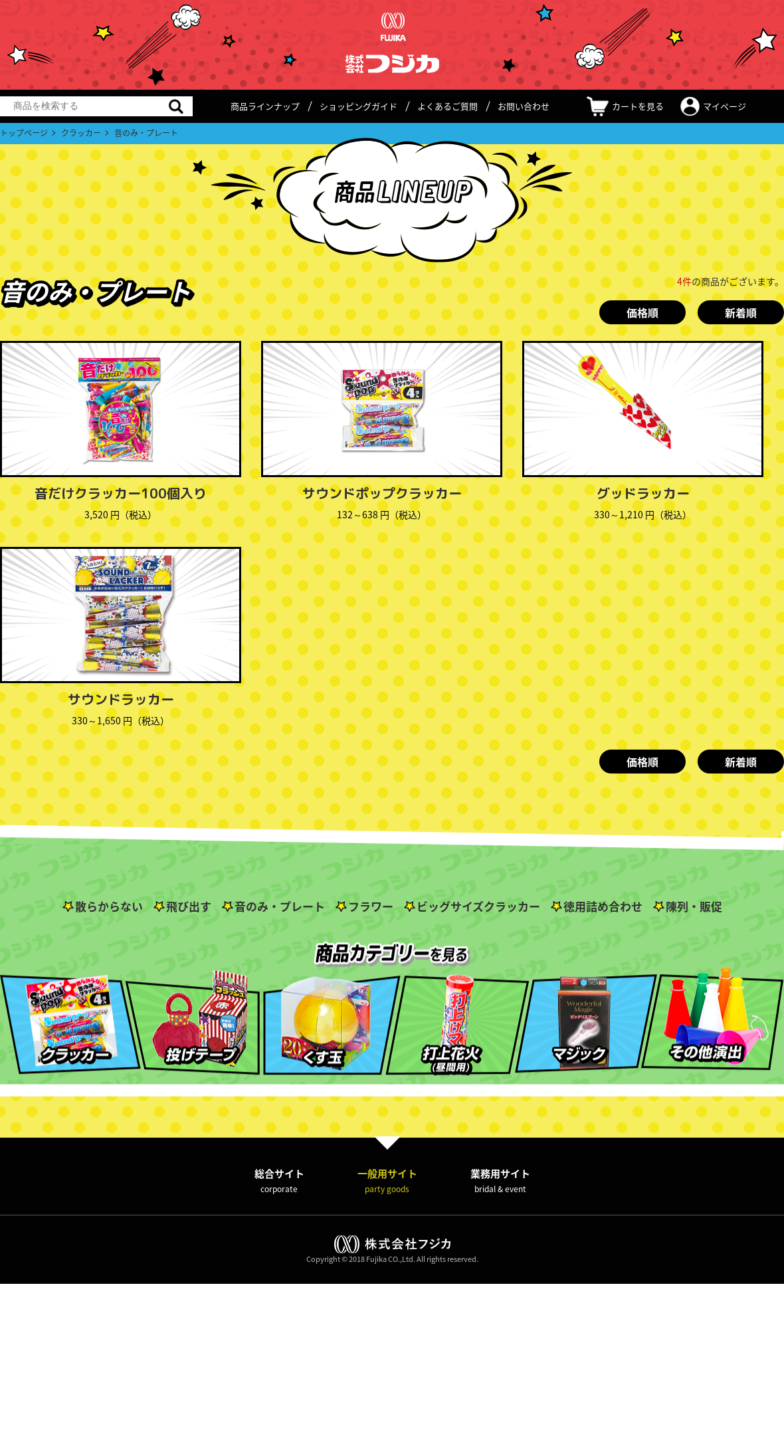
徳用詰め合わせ (602, 906)
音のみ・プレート (280, 906)
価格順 (642, 312)
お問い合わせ (523, 106)
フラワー (370, 906)
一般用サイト (387, 1180)
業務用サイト (500, 1180)
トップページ (24, 133)
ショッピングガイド (358, 106)
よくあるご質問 (447, 106)
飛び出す (188, 906)
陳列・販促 (694, 906)
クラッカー (81, 133)
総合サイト (279, 1180)
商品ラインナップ (265, 106)
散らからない (109, 906)
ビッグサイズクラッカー (478, 906)
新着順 (741, 312)
